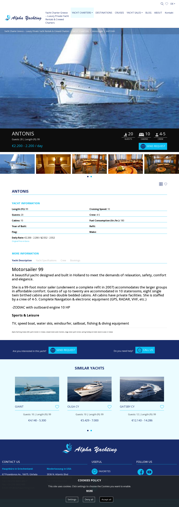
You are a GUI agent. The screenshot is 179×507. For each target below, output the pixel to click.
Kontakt (169, 12)
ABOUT (158, 12)
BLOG (148, 12)
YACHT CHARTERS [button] (81, 12)
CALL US (145, 350)
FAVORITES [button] (101, 471)
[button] (166, 3)
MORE (89, 490)
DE (171, 3)
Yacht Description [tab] (22, 260)
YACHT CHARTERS (80, 31)
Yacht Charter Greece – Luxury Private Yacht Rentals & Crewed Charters (57, 17)
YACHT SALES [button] (134, 12)
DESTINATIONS (104, 12)
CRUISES (119, 12)
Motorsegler (97, 31)
